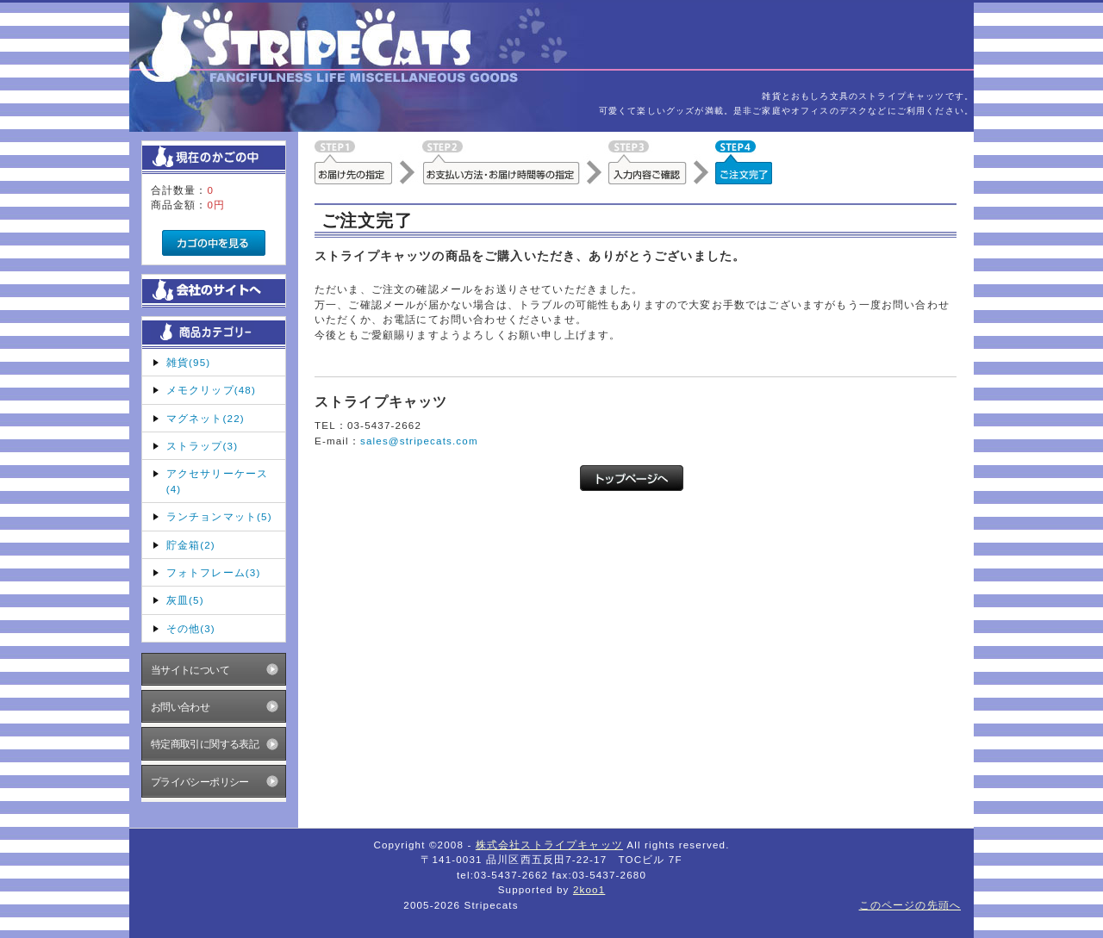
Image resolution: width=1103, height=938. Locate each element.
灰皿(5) (185, 600)
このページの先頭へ (910, 904)
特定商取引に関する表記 (205, 743)
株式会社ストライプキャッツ (549, 844)
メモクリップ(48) (211, 389)
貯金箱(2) (190, 544)
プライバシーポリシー (200, 781)
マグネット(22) (205, 418)
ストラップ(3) (202, 445)
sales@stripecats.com (419, 440)
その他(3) (190, 628)
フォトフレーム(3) (213, 572)
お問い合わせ (180, 706)
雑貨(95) (188, 362)
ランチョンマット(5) (219, 516)
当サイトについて (190, 669)
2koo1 (589, 889)
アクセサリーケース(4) (217, 481)
